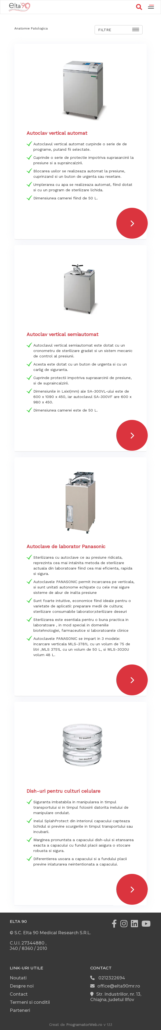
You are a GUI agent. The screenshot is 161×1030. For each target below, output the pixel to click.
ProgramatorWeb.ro (84, 1024)
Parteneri (20, 1010)
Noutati (18, 977)
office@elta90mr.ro (115, 986)
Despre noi (22, 986)
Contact (19, 994)
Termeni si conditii (30, 1002)
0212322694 (107, 977)
